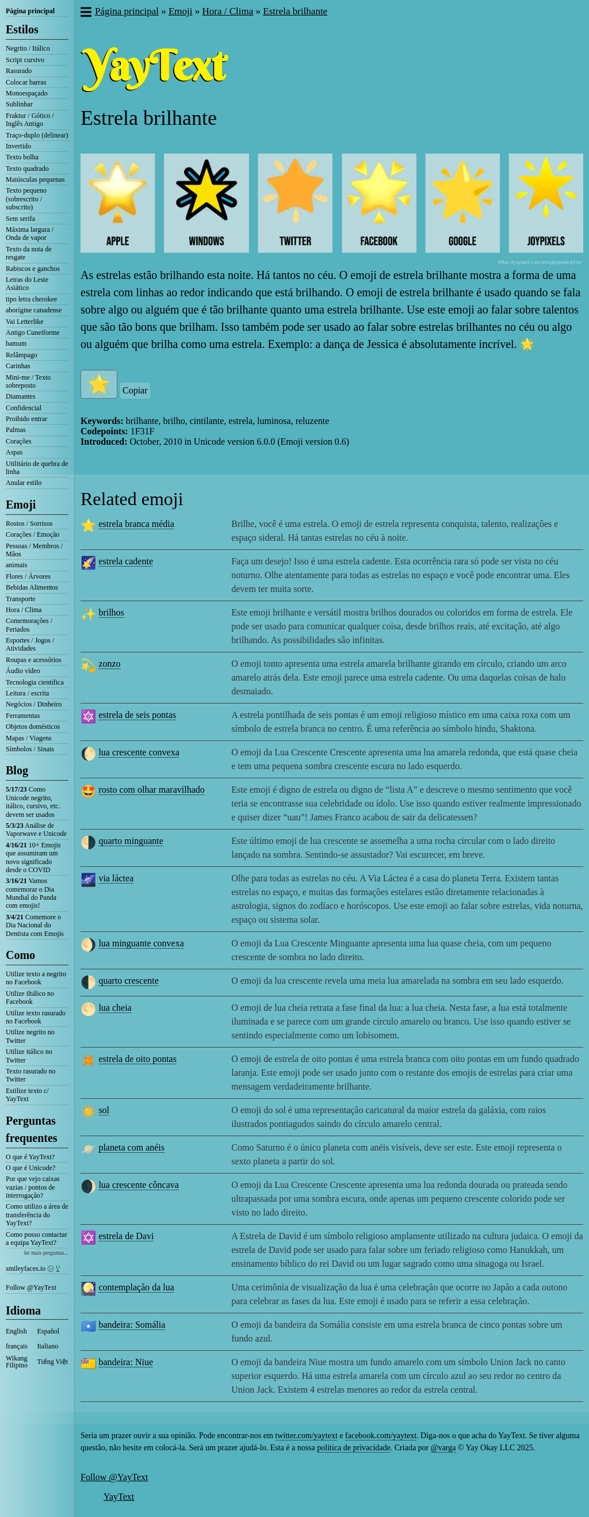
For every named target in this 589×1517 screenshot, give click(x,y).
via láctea (115, 878)
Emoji (21, 504)
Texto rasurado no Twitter (30, 1075)
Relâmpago (21, 355)
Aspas (14, 452)
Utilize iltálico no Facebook (30, 997)
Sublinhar (19, 104)
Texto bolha (22, 157)
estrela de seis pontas (137, 715)
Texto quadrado (27, 169)
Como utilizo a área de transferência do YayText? (37, 1214)
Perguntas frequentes (32, 1129)
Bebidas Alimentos (32, 587)
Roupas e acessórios (34, 660)
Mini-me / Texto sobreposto (28, 381)
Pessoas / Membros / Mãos (34, 550)
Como (20, 955)
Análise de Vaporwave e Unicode (36, 829)
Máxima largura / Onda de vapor (29, 234)
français (17, 1346)
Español (48, 1331)
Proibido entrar (26, 419)
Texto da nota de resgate (28, 253)
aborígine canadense (34, 310)
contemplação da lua (136, 1287)
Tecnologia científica (35, 682)
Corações (19, 441)
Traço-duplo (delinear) (37, 135)
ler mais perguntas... (46, 1252)
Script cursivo (25, 60)
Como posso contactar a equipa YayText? (36, 1239)
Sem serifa (20, 219)
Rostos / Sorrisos (29, 523)
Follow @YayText (31, 1287)
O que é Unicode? (30, 1168)
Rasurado (19, 71)
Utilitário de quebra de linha (37, 468)
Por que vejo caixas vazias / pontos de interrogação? (33, 1187)
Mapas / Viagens (29, 738)
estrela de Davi (126, 1236)
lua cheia (114, 1007)
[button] (85, 13)
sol (103, 1110)
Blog (17, 770)
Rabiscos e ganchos (33, 269)
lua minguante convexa (140, 943)
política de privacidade (354, 1447)
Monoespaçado (27, 93)
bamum (16, 343)
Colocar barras (26, 82)
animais (16, 565)
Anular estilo (23, 483)
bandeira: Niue (125, 1362)
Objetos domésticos (33, 727)
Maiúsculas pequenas (35, 179)
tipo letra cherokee (31, 299)
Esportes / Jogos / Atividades (30, 644)
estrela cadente (125, 561)
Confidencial (23, 408)
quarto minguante (130, 841)
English (16, 1331)
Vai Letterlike (25, 322)
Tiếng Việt (52, 1362)
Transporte (21, 599)
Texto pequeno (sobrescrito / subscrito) (26, 198)
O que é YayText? (30, 1157)
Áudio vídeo (23, 671)
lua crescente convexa (138, 752)
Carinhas (18, 366)
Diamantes (20, 396)
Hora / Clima (24, 610)
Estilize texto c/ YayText (27, 1095)
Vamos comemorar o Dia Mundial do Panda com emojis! (31, 893)
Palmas (16, 430)
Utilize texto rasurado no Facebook (36, 1017)
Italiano (48, 1346)
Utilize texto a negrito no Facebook (36, 978)
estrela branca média (136, 524)
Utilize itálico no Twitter (29, 1056)
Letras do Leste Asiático (27, 284)
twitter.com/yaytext (306, 1435)
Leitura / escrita (27, 693)
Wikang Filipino (17, 1361)
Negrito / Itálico (28, 48)
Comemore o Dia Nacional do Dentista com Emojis (35, 925)
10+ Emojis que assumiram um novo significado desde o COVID (33, 857)
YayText (119, 1496)
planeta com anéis (131, 1147)
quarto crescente (128, 980)
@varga (443, 1447)
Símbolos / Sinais (30, 749)
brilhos (111, 612)
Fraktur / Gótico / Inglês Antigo (30, 120)
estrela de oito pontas (137, 1059)
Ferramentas (23, 716)
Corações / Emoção (32, 534)
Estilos (22, 29)
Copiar (135, 390)
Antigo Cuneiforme (33, 332)
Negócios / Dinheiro (34, 704)
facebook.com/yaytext (380, 1435)
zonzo (109, 663)
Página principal (30, 11)
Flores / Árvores (28, 576)
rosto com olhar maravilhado (151, 789)
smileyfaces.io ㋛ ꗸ (33, 1268)
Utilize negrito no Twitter (30, 1036)
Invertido (18, 146)
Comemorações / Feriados (29, 625)
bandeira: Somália (131, 1324)
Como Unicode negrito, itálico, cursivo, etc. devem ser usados (33, 801)
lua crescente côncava (138, 1185)
